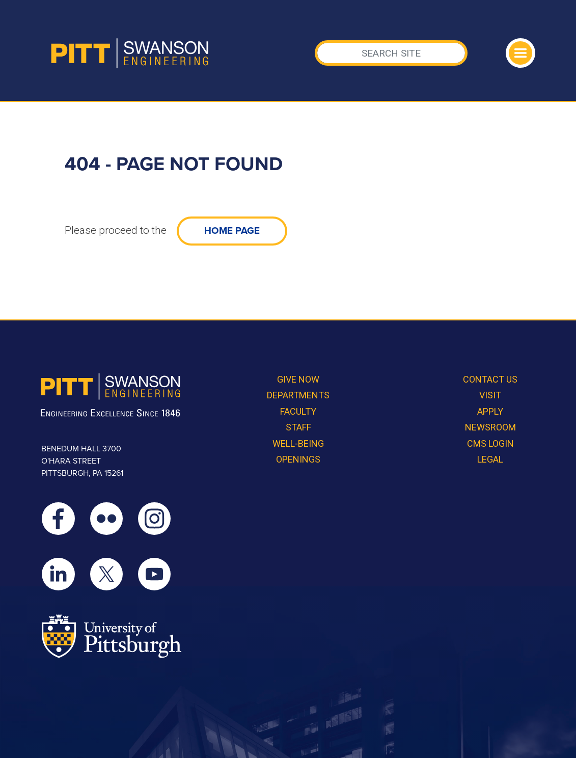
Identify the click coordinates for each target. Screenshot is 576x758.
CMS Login (490, 443)
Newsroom (490, 427)
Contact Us (490, 379)
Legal (490, 459)
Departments (298, 395)
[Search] (391, 53)
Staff (298, 427)
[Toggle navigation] (520, 53)
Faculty (298, 411)
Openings (298, 459)
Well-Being (298, 443)
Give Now (298, 379)
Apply (490, 411)
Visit (490, 395)
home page (232, 230)
